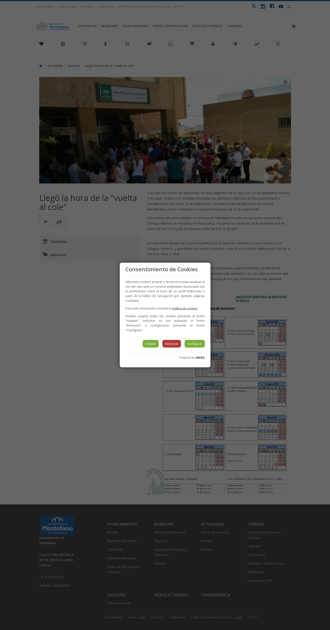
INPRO (200, 358)
